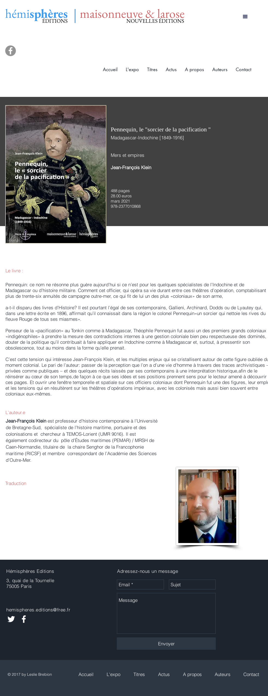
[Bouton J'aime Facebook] (238, 584)
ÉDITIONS (55, 20)
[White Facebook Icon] (24, 619)
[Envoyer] (166, 643)
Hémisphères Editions (30, 571)
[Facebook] (10, 50)
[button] (152, 69)
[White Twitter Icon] (11, 619)
